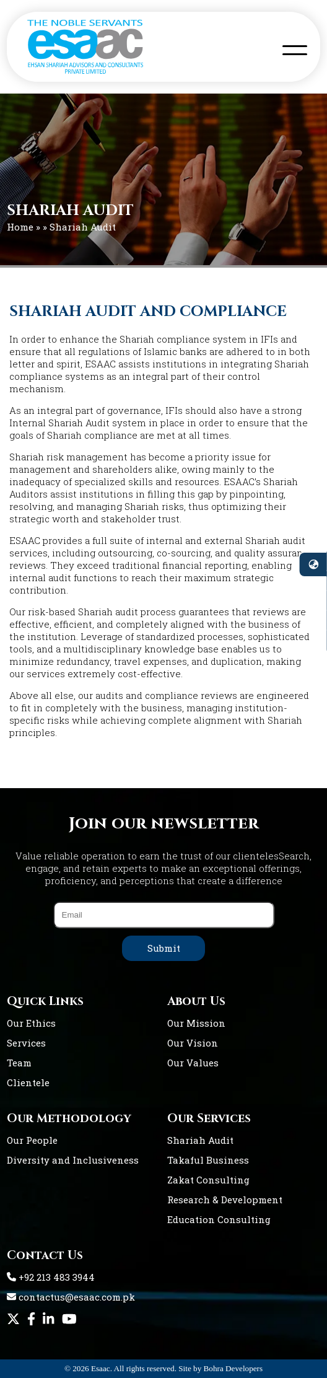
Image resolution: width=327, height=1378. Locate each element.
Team (19, 1062)
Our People (32, 1140)
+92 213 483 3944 (51, 1277)
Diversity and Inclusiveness (73, 1160)
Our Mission (196, 1023)
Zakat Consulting (208, 1180)
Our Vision (192, 1043)
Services (26, 1043)
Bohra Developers (233, 1368)
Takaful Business (208, 1160)
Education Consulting (219, 1219)
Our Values (193, 1062)
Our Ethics (31, 1023)
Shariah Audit (200, 1140)
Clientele (28, 1082)
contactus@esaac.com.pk (71, 1297)
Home (20, 227)
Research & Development (224, 1199)
